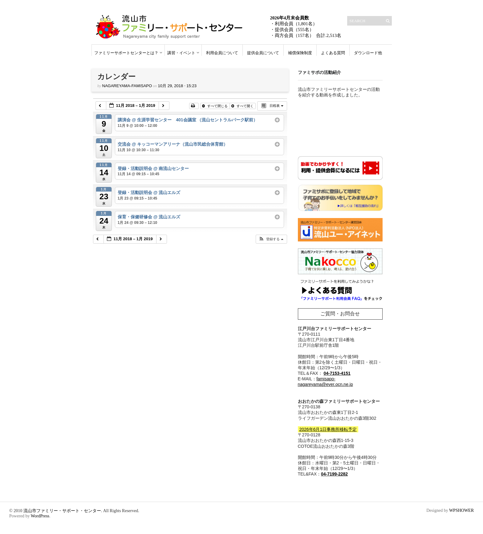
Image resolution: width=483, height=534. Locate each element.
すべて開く (242, 106)
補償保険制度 (300, 53)
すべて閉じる (215, 106)
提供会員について (263, 53)
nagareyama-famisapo (127, 85)
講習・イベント (181, 53)
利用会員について (222, 53)
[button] (271, 239)
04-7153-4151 (337, 373)
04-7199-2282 (334, 473)
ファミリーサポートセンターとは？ (126, 53)
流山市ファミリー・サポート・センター (62, 510)
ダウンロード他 (368, 53)
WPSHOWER (461, 510)
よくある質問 (333, 53)
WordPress (40, 516)
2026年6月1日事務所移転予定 (328, 429)
